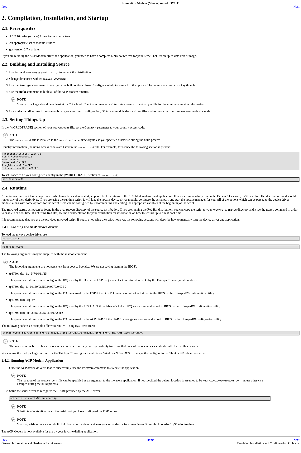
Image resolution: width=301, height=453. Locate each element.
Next (296, 6)
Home (150, 446)
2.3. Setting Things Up (23, 119)
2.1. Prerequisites (18, 28)
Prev (4, 6)
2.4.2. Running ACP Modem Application (32, 366)
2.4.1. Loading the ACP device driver (30, 231)
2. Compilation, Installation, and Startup (55, 17)
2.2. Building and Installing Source (35, 64)
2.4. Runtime (14, 191)
